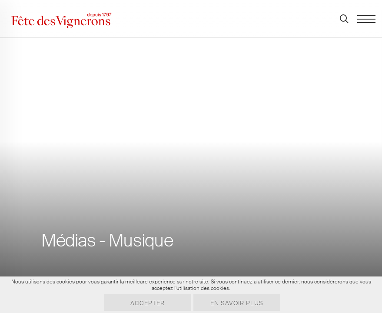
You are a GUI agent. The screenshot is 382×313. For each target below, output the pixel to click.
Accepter (147, 303)
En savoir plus (236, 303)
